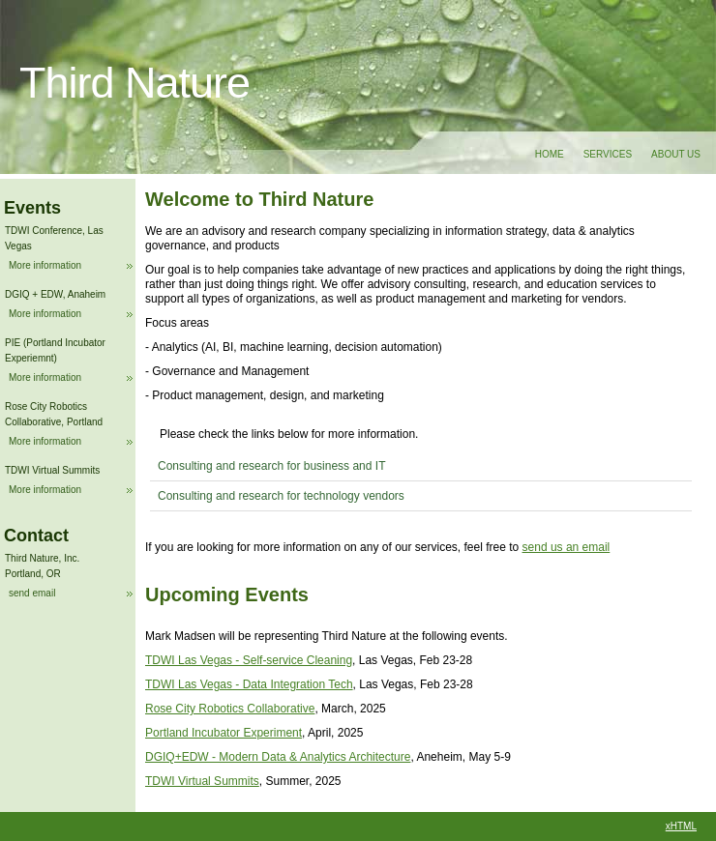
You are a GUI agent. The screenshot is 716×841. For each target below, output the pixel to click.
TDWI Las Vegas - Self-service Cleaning (248, 660)
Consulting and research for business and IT (271, 466)
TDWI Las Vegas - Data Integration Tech (249, 684)
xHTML (681, 826)
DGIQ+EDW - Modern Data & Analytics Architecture (277, 757)
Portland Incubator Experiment (223, 733)
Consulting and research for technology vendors (281, 496)
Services (607, 154)
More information (45, 265)
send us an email (566, 547)
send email (32, 593)
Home (549, 154)
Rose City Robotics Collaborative (229, 708)
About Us (676, 154)
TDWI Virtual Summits (202, 781)
